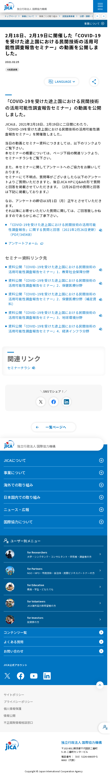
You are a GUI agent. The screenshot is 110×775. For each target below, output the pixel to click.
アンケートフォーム (25, 243)
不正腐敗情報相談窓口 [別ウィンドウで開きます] (18, 722)
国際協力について (18, 521)
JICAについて (15, 460)
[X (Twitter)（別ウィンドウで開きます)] (7, 676)
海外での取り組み (18, 485)
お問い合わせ (14, 651)
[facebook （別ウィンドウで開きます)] (20, 676)
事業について (92, 23)
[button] (61, 81)
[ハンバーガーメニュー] (100, 4)
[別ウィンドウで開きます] (40, 401)
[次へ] (104, 16)
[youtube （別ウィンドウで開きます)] (33, 675)
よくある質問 (14, 641)
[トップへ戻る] (100, 685)
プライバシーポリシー (18, 701)
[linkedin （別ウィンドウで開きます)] (47, 676)
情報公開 (9, 715)
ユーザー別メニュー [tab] (22, 540)
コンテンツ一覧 (15, 632)
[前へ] (98, 16)
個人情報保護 (12, 708)
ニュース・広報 (16, 509)
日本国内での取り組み (22, 497)
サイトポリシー (14, 694)
